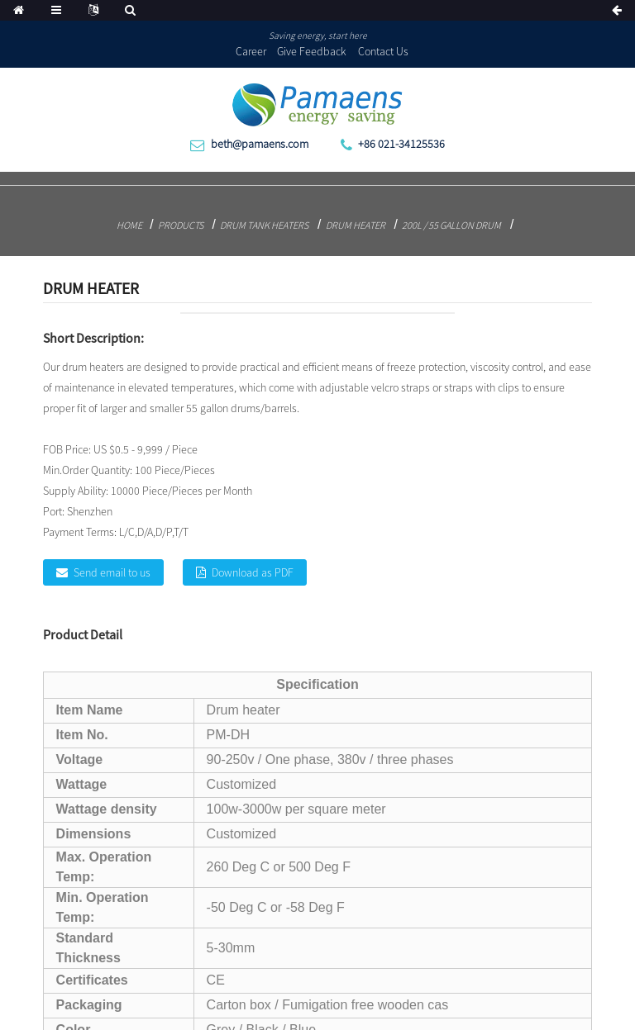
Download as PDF (253, 572)
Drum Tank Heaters (264, 225)
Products (180, 225)
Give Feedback (311, 51)
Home (129, 225)
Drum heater (355, 225)
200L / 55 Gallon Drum (451, 225)
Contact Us (383, 51)
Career (251, 51)
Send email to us (112, 572)
